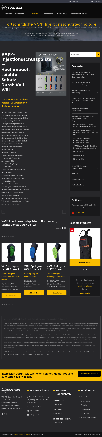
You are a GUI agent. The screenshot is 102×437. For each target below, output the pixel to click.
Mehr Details (85, 293)
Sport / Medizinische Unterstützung (79, 167)
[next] (64, 211)
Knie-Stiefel (57, 410)
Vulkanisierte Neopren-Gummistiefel (80, 109)
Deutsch (97, 1)
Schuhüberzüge (91, 352)
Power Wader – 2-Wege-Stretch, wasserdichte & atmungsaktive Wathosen (83, 100)
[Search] (81, 2)
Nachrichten (48, 14)
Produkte (35, 14)
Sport (81, 352)
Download (78, 212)
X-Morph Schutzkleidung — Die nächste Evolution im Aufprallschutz (57, 33)
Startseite (8, 14)
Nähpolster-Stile (78, 159)
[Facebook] (2, 414)
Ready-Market (96, 434)
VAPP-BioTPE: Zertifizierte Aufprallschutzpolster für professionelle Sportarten (81, 140)
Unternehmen (21, 14)
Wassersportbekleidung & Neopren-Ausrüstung (81, 83)
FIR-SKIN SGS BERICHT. (62, 419)
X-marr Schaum (77, 174)
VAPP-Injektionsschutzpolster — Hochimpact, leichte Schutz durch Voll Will (51, 35)
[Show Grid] (62, 228)
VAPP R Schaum (78, 152)
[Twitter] (5, 414)
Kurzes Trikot (48, 352)
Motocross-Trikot (15, 354)
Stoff (85, 352)
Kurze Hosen (7, 354)
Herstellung (62, 14)
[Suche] (70, 2)
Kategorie (31, 33)
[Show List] (65, 228)
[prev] (3, 211)
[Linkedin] (7, 414)
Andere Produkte (78, 185)
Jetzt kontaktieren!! (89, 374)
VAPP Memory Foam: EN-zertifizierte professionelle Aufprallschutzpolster (85, 147)
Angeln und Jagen (75, 352)
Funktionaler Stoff (78, 179)
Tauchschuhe (29, 352)
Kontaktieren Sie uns (79, 14)
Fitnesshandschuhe (57, 352)
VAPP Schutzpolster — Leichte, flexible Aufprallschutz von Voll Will (84, 126)
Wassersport (66, 352)
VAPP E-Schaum (78, 155)
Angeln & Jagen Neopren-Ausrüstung (81, 91)
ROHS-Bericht (58, 400)
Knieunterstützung (39, 352)
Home (25, 33)
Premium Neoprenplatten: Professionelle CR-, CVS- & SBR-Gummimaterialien (83, 74)
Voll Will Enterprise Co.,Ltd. (21, 434)
